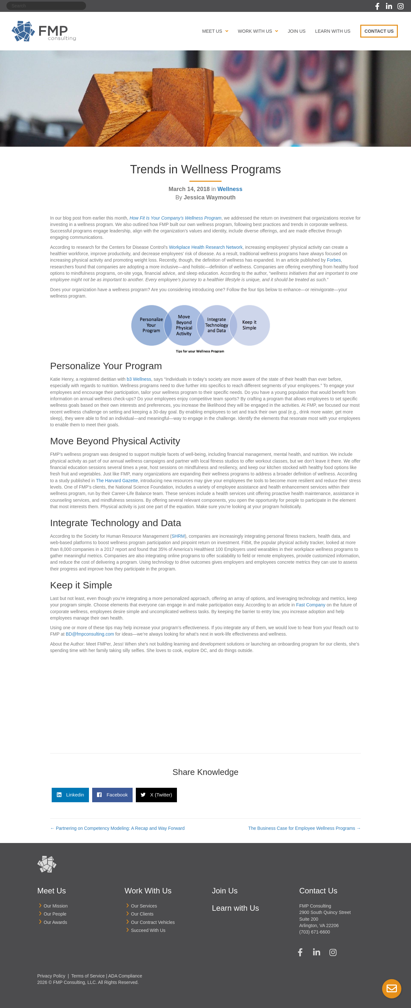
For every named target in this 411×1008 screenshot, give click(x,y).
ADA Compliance (125, 975)
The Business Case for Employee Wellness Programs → (304, 828)
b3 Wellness (139, 379)
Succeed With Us (148, 930)
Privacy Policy (51, 975)
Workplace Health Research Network (205, 247)
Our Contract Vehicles (153, 922)
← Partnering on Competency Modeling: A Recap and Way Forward (117, 828)
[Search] (46, 6)
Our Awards (55, 922)
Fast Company (310, 604)
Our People (55, 914)
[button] (377, 6)
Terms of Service (88, 975)
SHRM (178, 536)
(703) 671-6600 (314, 931)
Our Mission (56, 905)
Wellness (229, 189)
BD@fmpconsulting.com (90, 634)
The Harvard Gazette (117, 480)
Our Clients (142, 914)
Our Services (144, 905)
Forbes (334, 260)
